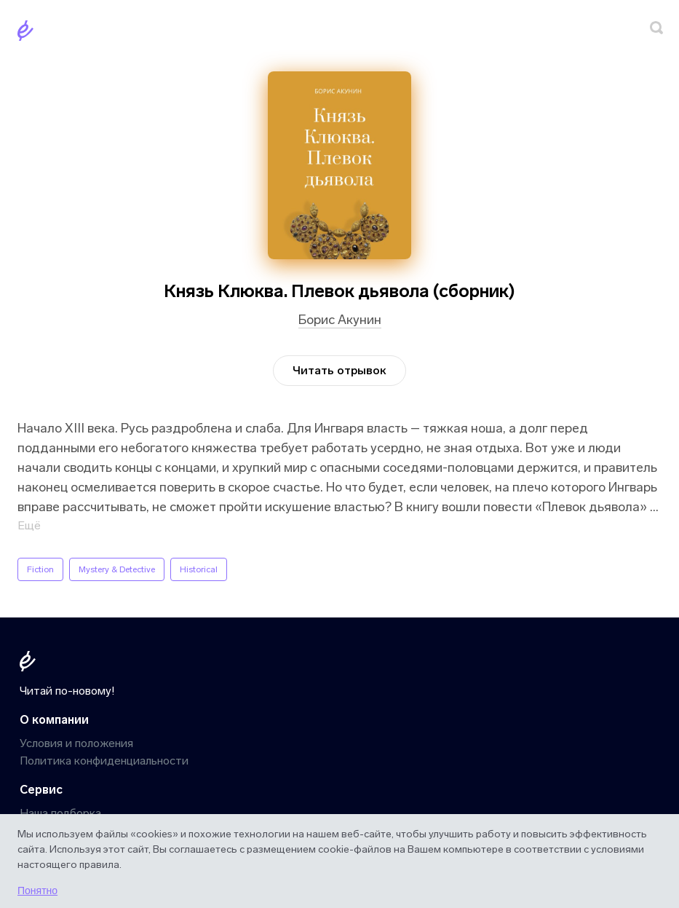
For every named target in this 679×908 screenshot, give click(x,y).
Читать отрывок (339, 370)
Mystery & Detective (117, 569)
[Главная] (28, 33)
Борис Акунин (339, 320)
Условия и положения (76, 743)
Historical (199, 569)
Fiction (40, 569)
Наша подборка (60, 813)
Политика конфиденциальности (104, 760)
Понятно (37, 890)
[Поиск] (656, 30)
